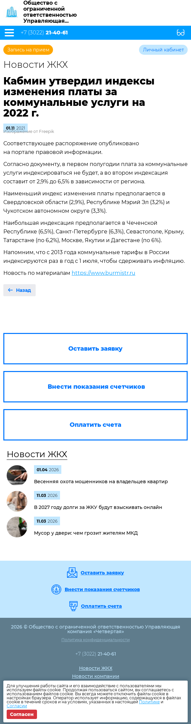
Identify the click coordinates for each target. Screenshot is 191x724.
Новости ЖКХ (37, 454)
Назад (23, 290)
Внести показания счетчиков (102, 589)
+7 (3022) (44, 32)
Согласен (22, 714)
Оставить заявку (102, 572)
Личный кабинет (163, 50)
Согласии (17, 705)
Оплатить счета (101, 606)
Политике (149, 701)
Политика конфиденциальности (95, 639)
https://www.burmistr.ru (103, 273)
